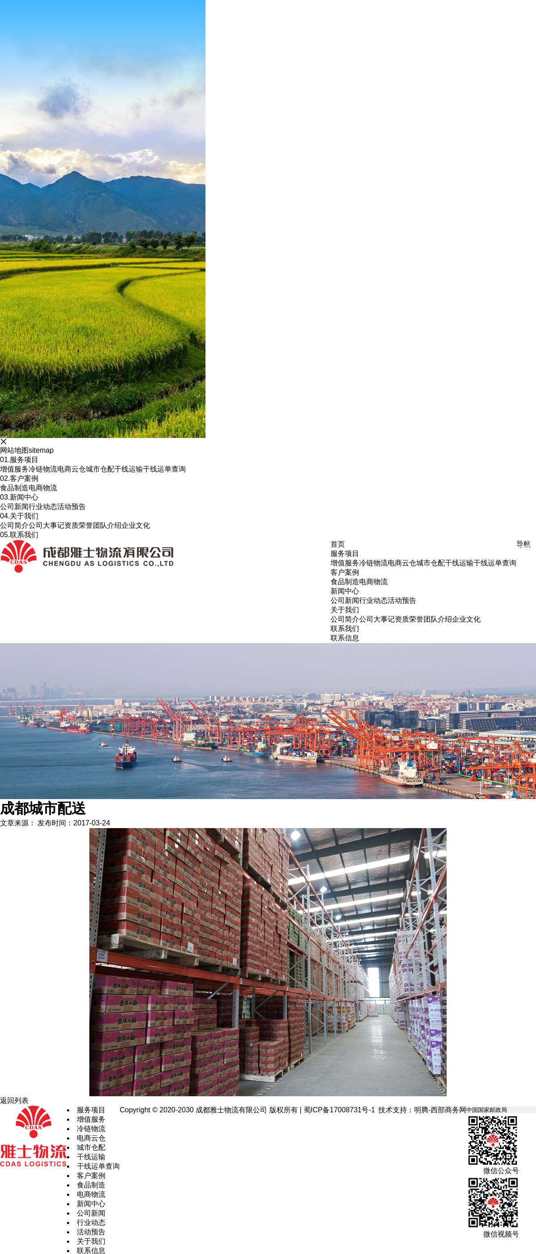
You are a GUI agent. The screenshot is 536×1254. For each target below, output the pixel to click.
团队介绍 (107, 525)
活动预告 (71, 506)
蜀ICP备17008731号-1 (339, 1110)
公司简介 (14, 525)
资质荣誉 (78, 525)
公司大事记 (46, 525)
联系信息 (345, 638)
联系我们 (19, 535)
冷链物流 (43, 469)
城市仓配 (100, 469)
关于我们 (19, 516)
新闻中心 (19, 497)
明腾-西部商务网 (440, 1110)
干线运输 (128, 469)
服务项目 (19, 459)
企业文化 (135, 525)
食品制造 (14, 488)
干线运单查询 (164, 469)
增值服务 (14, 469)
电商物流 (43, 488)
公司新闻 (14, 506)
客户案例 (19, 478)
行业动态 (43, 506)
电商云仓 (71, 469)
